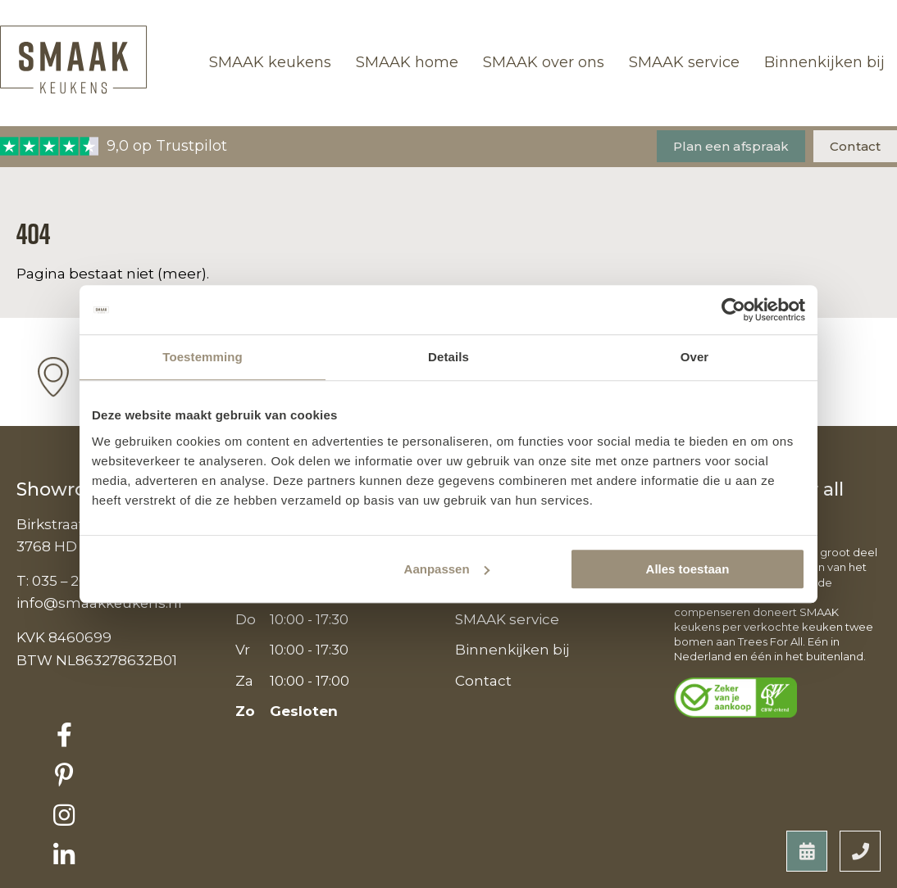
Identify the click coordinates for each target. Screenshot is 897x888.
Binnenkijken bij (824, 62)
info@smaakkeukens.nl (100, 603)
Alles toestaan (688, 569)
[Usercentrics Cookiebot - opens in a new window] (733, 309)
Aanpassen (446, 569)
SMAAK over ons (543, 62)
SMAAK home (407, 62)
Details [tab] (448, 357)
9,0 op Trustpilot (113, 146)
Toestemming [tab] (202, 357)
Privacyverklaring (83, 872)
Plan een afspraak (731, 146)
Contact (855, 146)
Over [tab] (695, 357)
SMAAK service (684, 62)
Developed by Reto (807, 872)
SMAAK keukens (270, 62)
